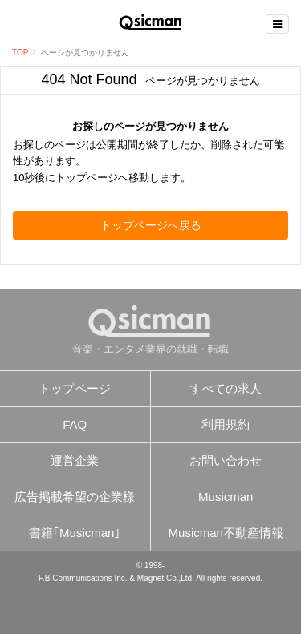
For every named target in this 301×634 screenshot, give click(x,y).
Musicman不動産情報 (226, 532)
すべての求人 (225, 388)
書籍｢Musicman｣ (74, 532)
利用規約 (225, 424)
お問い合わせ (225, 460)
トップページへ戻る (150, 225)
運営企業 (75, 460)
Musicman (225, 496)
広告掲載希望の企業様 (74, 496)
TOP (20, 52)
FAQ (75, 424)
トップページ (75, 388)
